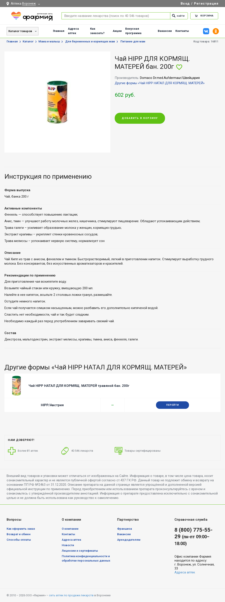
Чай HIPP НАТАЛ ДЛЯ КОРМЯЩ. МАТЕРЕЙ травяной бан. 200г (79, 386)
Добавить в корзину (140, 118)
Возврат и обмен (19, 534)
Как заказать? (97, 31)
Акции (117, 31)
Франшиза (124, 528)
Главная (58, 31)
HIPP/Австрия (52, 405)
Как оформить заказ (21, 528)
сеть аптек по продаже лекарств (71, 595)
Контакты (182, 31)
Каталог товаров (20, 31)
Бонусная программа (133, 31)
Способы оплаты (19, 539)
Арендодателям (128, 539)
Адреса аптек (73, 31)
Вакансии (165, 31)
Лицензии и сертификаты (80, 550)
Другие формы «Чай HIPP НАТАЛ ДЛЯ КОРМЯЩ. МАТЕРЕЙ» (160, 83)
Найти (177, 15)
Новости (68, 545)
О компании (70, 528)
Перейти (172, 405)
